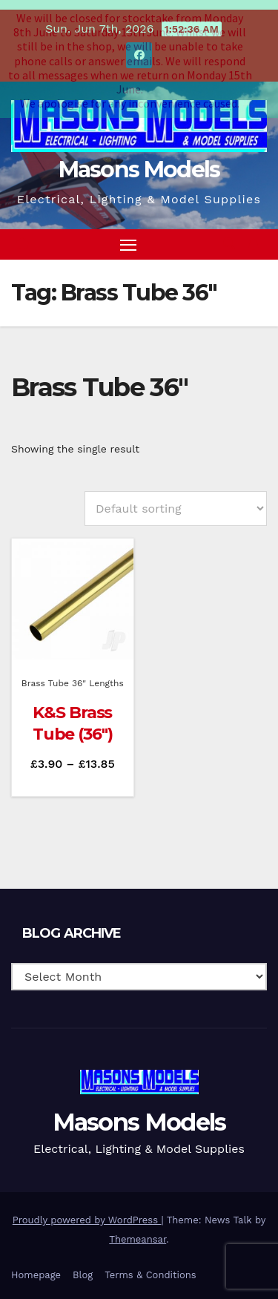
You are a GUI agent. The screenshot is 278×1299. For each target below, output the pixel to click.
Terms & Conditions (150, 1267)
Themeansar (137, 1231)
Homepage (36, 1267)
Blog (83, 1267)
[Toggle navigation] (128, 236)
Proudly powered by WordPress (87, 1212)
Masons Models (139, 162)
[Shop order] (176, 500)
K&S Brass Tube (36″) (73, 716)
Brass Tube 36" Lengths (72, 676)
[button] (229, 236)
